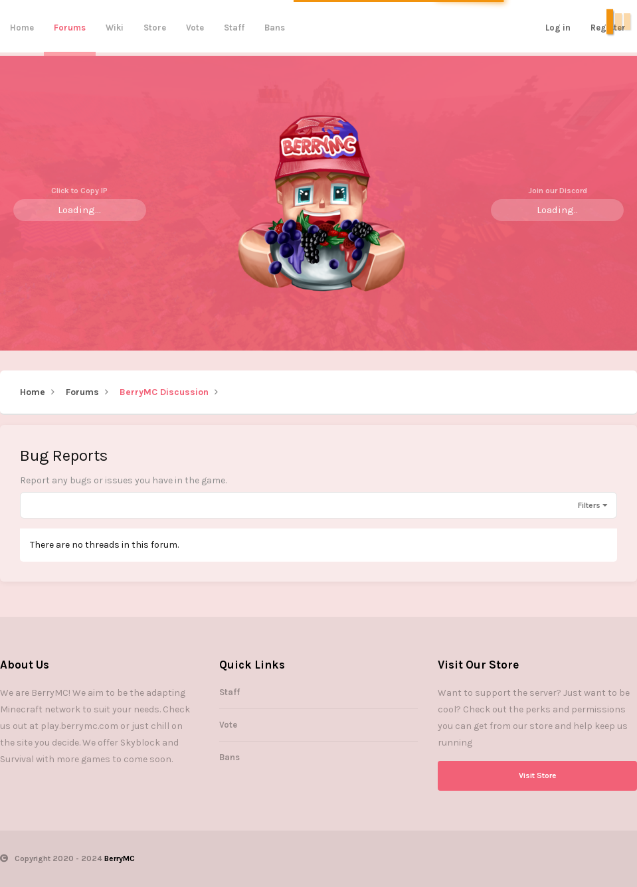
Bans (274, 28)
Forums (70, 28)
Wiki (115, 28)
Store (154, 28)
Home (22, 28)
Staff (234, 28)
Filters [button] (589, 505)
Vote (195, 28)
